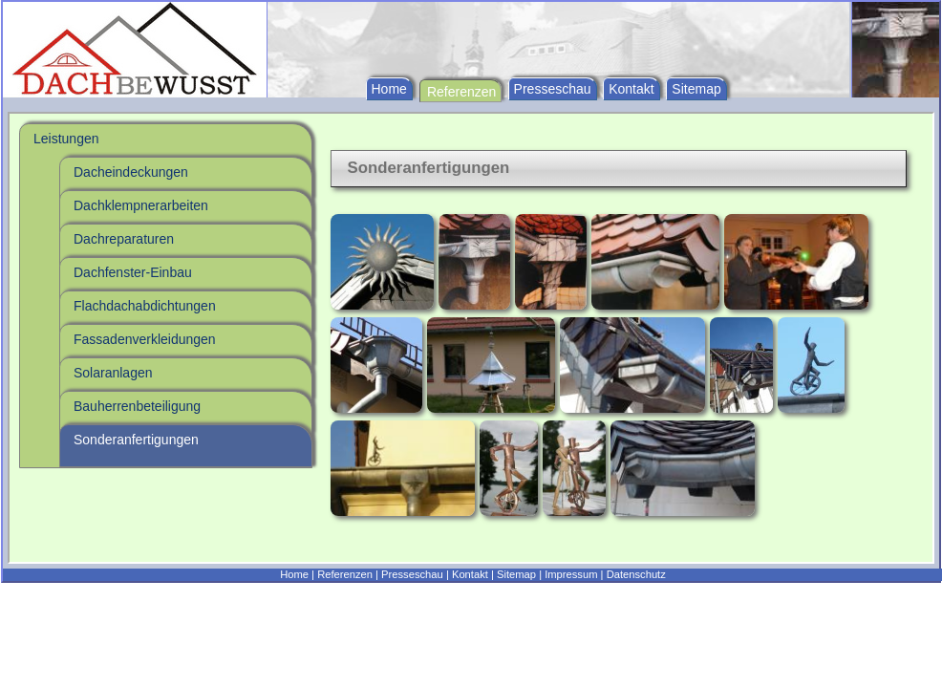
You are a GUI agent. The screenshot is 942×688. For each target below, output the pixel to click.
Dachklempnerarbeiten (141, 205)
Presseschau (552, 89)
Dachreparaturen (124, 239)
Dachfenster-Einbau (133, 272)
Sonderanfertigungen (136, 439)
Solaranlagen (113, 372)
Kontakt (631, 89)
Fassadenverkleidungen (145, 339)
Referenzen (461, 91)
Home (389, 89)
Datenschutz (636, 574)
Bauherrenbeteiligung (137, 406)
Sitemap (696, 89)
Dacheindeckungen (131, 172)
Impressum (571, 574)
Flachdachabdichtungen (145, 305)
